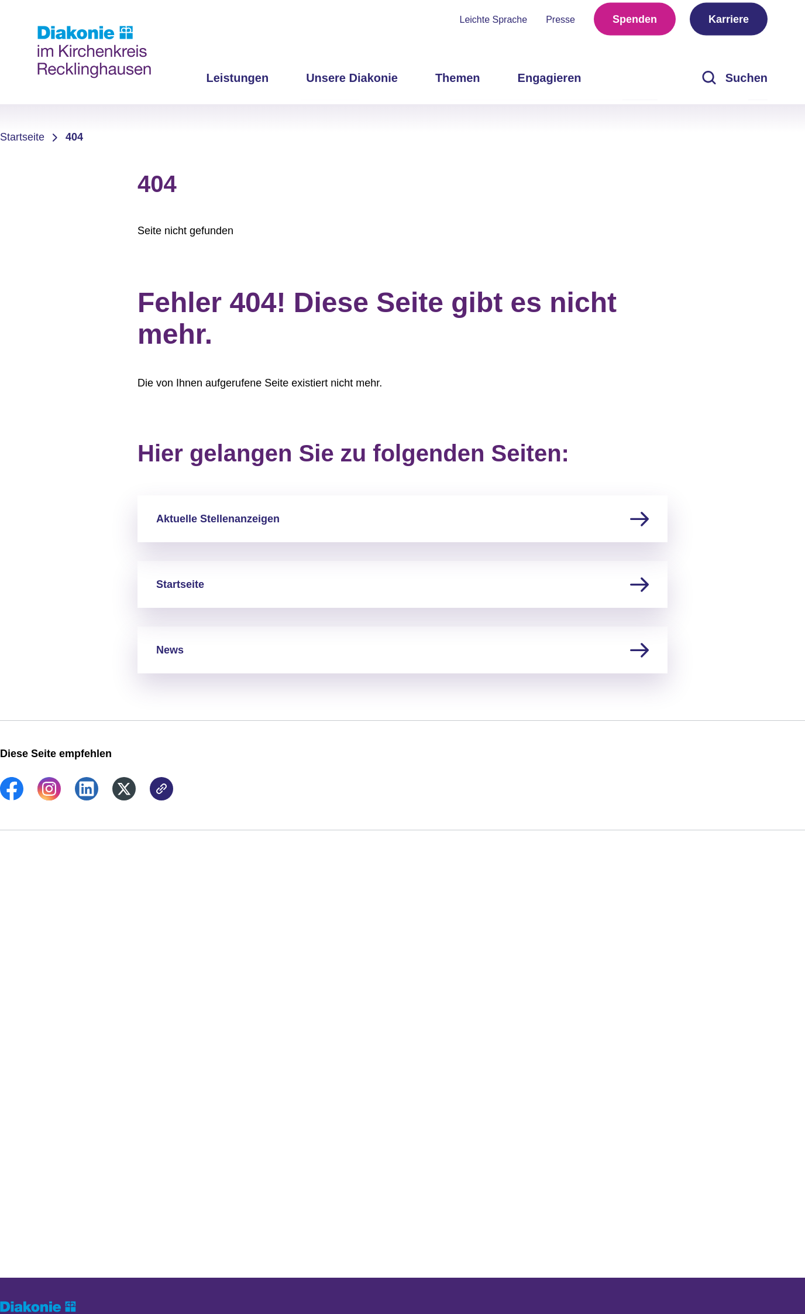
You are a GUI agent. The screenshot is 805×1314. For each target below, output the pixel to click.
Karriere (728, 23)
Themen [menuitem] (457, 82)
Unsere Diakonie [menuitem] (352, 82)
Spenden (635, 23)
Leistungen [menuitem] (237, 82)
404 (74, 137)
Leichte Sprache (494, 24)
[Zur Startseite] (94, 52)
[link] (11, 797)
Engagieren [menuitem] (550, 82)
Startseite (22, 137)
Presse (560, 24)
